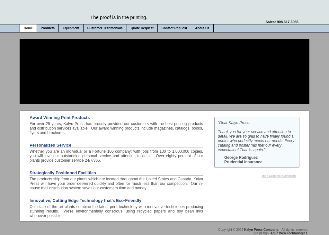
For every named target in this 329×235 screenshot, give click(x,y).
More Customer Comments (279, 175)
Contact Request (174, 28)
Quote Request (142, 28)
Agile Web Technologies (289, 233)
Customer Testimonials (105, 28)
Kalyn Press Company (261, 229)
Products (48, 28)
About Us (202, 28)
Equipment (71, 28)
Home (28, 28)
